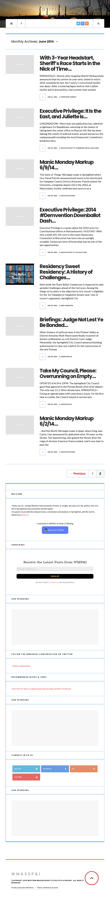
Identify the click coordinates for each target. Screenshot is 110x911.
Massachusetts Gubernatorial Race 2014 (80, 148)
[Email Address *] (55, 569)
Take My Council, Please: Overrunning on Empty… (68, 373)
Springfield (66, 404)
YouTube (27, 777)
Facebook (56, 768)
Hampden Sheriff (68, 97)
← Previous (77, 474)
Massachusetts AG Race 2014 (74, 252)
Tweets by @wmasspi (20, 666)
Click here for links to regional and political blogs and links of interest (41, 688)
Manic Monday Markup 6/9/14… (66, 165)
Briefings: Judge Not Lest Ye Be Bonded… (71, 322)
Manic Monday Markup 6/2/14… (66, 421)
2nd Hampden (67, 305)
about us (25, 515)
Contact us (53, 582)
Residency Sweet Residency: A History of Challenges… (66, 272)
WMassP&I (26, 874)
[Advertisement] (55, 627)
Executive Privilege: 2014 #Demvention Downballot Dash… (70, 215)
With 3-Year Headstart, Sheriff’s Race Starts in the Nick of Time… (70, 63)
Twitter (27, 768)
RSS (85, 768)
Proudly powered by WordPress (22, 887)
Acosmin (55, 887)
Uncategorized (68, 195)
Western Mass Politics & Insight (55, 9)
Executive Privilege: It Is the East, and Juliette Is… (70, 113)
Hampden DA (66, 356)
